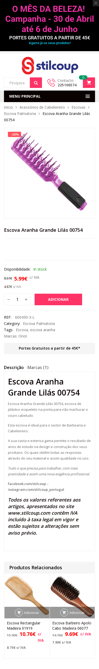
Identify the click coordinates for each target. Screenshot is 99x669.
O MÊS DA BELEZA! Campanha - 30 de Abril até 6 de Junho (49, 19)
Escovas (79, 107)
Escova (22, 329)
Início (8, 107)
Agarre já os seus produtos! (49, 43)
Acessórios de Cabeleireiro (42, 107)
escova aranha (42, 329)
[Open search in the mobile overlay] (23, 82)
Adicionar (58, 299)
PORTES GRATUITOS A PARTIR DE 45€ (49, 37)
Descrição (14, 367)
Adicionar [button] (31, 612)
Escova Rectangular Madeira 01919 (23, 625)
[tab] (14, 368)
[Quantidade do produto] (17, 299)
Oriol (22, 336)
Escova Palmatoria (20, 113)
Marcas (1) (38, 367)
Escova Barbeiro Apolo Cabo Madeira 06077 (71, 625)
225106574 (67, 84)
